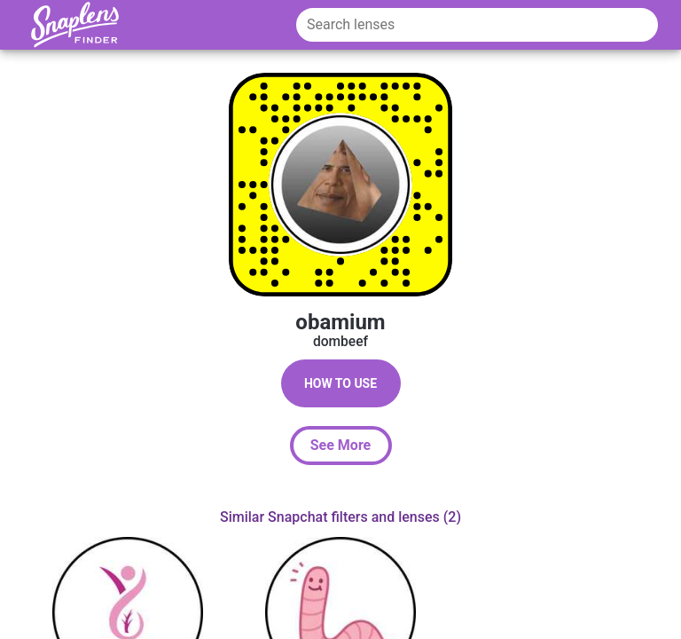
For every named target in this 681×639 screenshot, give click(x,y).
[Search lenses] (477, 25)
